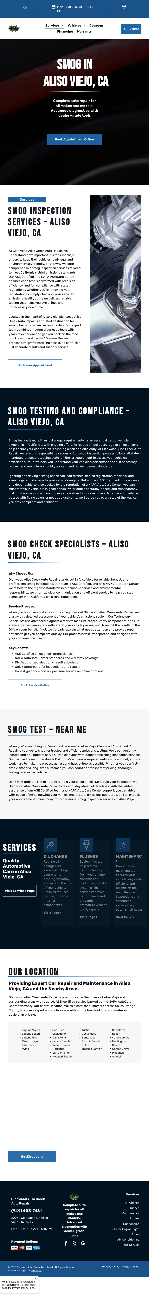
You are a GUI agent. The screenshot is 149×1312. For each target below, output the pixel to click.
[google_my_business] (83, 1244)
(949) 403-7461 (26, 1210)
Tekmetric (36, 1270)
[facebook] (65, 1244)
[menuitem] (54, 26)
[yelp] (74, 1244)
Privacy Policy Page (23, 1304)
